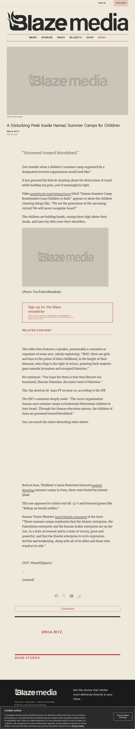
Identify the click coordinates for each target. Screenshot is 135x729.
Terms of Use (64, 315)
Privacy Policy (52, 315)
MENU (102, 38)
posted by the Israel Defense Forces (54, 193)
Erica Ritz (13, 132)
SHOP (90, 37)
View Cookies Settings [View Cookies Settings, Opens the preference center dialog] (123, 717)
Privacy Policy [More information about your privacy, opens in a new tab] (78, 726)
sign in (101, 3)
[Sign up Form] (90, 312)
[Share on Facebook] (54, 596)
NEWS (33, 37)
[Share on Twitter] (63, 596)
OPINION (47, 37)
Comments (67, 610)
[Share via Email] (72, 596)
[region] (67, 717)
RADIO (61, 37)
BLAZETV (76, 37)
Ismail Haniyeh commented (74, 516)
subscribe (120, 3)
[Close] (132, 718)
